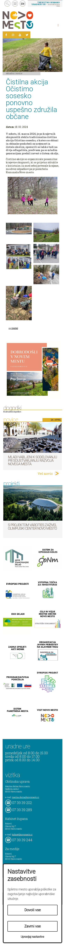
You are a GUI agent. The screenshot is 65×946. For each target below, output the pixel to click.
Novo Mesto (26, 20)
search (7, 4)
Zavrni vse (32, 926)
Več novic (45, 473)
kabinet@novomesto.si (22, 834)
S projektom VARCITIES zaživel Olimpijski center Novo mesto (32, 527)
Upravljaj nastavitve (32, 936)
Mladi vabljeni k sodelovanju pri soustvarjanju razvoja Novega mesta (32, 460)
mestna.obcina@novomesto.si (25, 797)
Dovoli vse (32, 910)
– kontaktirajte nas (45, 4)
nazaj (14, 328)
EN (23, 3)
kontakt (15, 4)
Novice (19, 73)
